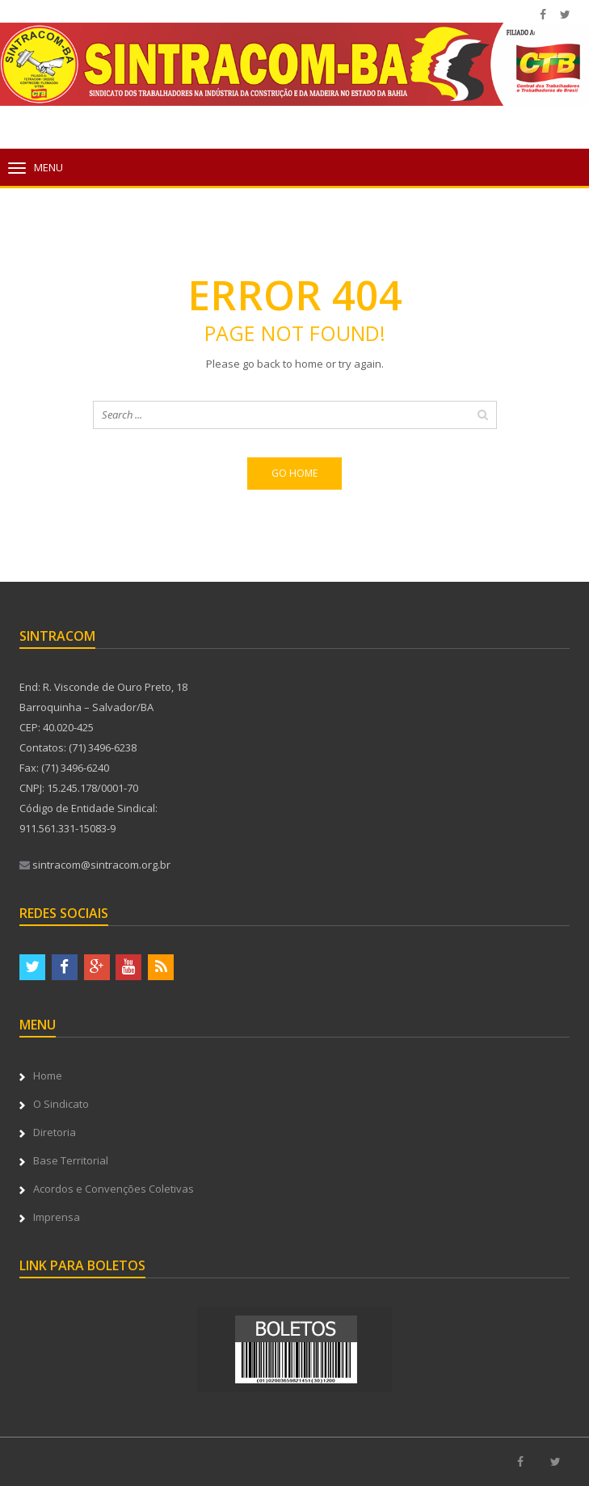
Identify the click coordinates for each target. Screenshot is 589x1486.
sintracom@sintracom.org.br (94, 864)
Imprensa (56, 1217)
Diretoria (54, 1132)
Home (47, 1075)
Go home (294, 473)
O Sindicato (61, 1104)
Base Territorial (70, 1160)
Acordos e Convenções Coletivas (113, 1188)
